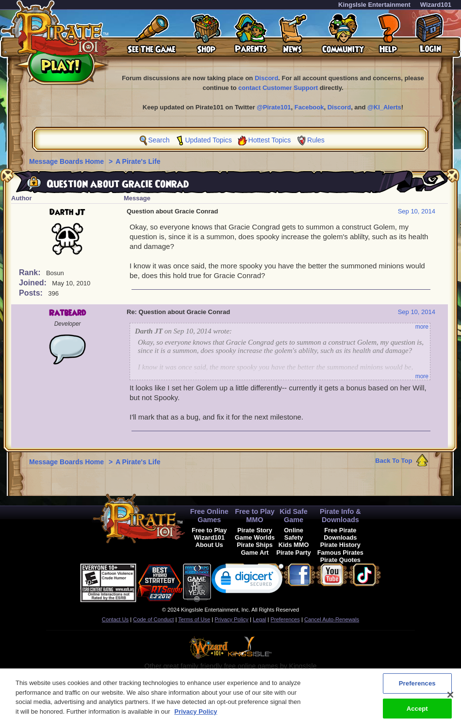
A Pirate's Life (137, 161)
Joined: (34, 283)
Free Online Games (209, 516)
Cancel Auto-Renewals (331, 619)
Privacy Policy (231, 619)
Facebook (309, 107)
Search (158, 140)
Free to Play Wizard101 (209, 534)
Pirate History (340, 544)
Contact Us (115, 619)
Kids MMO (294, 544)
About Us (209, 544)
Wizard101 (435, 4)
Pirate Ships (255, 544)
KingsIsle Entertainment (374, 4)
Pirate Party (294, 552)
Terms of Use (194, 619)
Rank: (31, 272)
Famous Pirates (340, 552)
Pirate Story (254, 530)
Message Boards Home (67, 161)
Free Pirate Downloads (340, 534)
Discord (266, 78)
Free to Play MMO (255, 516)
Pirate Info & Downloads (340, 516)
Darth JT (67, 212)
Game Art (254, 552)
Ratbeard (67, 313)
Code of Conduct (153, 619)
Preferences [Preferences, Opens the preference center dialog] (417, 689)
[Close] (450, 701)
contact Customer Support (278, 87)
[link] (247, 580)
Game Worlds (255, 537)
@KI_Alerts (384, 107)
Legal (259, 619)
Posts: (32, 293)
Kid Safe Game (294, 516)
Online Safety (293, 534)
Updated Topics (208, 140)
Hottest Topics (269, 140)
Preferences (285, 619)
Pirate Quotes (340, 559)
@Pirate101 (274, 107)
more (421, 326)
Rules (316, 140)
